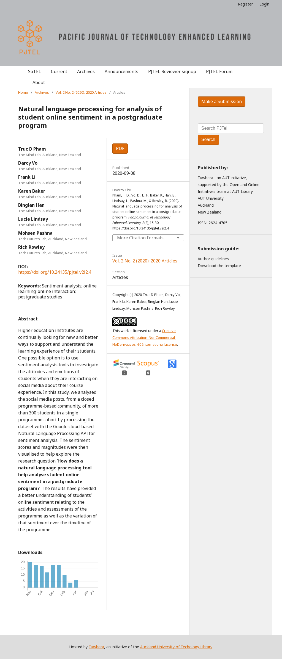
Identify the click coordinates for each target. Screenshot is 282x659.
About (38, 82)
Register (245, 4)
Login (264, 4)
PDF (120, 148)
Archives (86, 71)
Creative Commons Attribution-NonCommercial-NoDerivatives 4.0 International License (144, 337)
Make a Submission (221, 101)
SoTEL (34, 71)
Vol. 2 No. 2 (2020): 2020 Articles (81, 92)
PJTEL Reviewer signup (172, 71)
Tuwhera (205, 177)
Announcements (121, 71)
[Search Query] (231, 128)
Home (23, 92)
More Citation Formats (140, 238)
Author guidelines (213, 258)
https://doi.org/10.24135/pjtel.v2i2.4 (54, 272)
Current (59, 71)
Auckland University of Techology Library (176, 646)
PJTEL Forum (219, 71)
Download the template (219, 265)
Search (208, 139)
